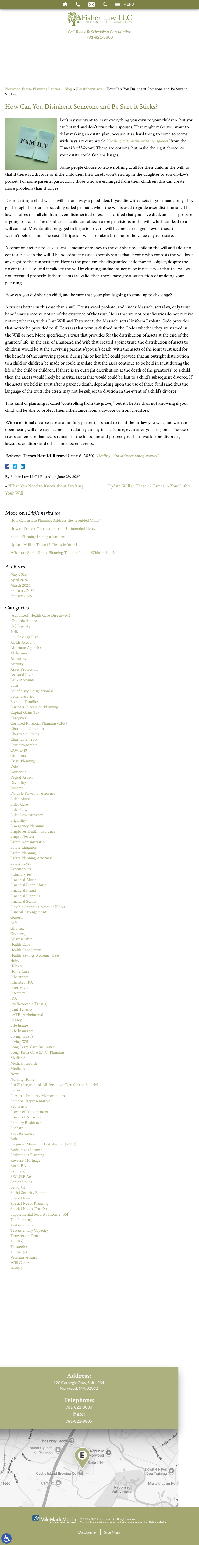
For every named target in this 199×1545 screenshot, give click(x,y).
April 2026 (19, 580)
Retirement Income (26, 1149)
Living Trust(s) (22, 1036)
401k (14, 631)
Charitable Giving (24, 734)
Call (78, 4)
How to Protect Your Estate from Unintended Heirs (52, 528)
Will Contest (21, 1263)
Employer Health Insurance (32, 831)
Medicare (18, 1069)
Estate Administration (28, 842)
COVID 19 (18, 750)
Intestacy (17, 993)
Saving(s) (17, 1171)
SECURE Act (21, 1176)
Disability (18, 782)
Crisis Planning (22, 761)
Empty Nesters (22, 836)
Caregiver (18, 718)
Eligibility (18, 820)
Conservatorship (24, 745)
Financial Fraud (23, 890)
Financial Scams (23, 901)
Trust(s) (16, 1241)
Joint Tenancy (21, 1009)
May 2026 (18, 574)
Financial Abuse (23, 880)
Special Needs (21, 1198)
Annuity (16, 664)
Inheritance (19, 977)
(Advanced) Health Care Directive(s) (40, 615)
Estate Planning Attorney (31, 858)
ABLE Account (22, 642)
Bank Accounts (22, 680)
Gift (13, 923)
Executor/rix (20, 869)
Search (105, 4)
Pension (16, 1090)
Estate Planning (23, 853)
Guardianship (21, 939)
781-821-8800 (99, 37)
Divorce (16, 788)
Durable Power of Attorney (32, 793)
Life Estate (19, 1025)
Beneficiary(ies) (22, 696)
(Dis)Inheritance (89, 89)
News (14, 1074)
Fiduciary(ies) (21, 874)
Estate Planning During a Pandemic (39, 536)
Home (65, 4)
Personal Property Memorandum (37, 1095)
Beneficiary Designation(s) (31, 691)
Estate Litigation (23, 847)
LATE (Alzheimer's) (26, 1015)
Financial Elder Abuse (28, 885)
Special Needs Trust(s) (28, 1209)
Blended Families (24, 701)
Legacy (16, 1020)
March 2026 (20, 585)
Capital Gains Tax (24, 712)
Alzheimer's (20, 653)
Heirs (14, 961)
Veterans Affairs (23, 1257)
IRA (13, 998)
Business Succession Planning (34, 707)
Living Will (19, 1042)
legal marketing (118, 1522)
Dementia (18, 772)
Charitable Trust (23, 739)
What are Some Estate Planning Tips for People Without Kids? (62, 552)
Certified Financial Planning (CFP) (38, 723)
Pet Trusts (18, 1106)
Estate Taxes (20, 863)
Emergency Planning (27, 826)
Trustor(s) (18, 1252)
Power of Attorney (25, 1117)
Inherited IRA (21, 982)
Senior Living (21, 1182)
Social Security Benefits (29, 1193)
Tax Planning (21, 1220)
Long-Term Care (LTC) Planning (37, 1052)
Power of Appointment (29, 1112)
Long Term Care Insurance (32, 1047)
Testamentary (21, 1225)
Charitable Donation (27, 728)
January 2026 (21, 596)
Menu (129, 4)
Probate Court (22, 1133)
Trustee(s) (18, 1246)
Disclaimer (87, 1531)
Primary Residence (25, 1122)
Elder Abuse (20, 799)
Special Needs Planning (29, 1203)
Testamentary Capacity (29, 1230)
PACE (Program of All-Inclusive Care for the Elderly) (54, 1085)
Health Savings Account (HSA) (35, 955)
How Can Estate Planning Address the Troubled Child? (55, 520)
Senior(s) (17, 1187)
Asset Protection (24, 669)
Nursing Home (22, 1079)
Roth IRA (18, 1166)
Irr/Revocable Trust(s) (28, 1004)
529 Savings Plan (24, 637)
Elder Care (19, 804)
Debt (14, 766)
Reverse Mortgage (25, 1160)
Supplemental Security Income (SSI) (39, 1214)
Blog (68, 89)
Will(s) (16, 1268)
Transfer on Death (25, 1236)
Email (91, 4)
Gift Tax (17, 928)
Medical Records (24, 1063)
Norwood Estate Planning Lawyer (32, 89)
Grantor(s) (19, 934)
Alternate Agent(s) (25, 647)
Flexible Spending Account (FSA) (37, 907)
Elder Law (18, 809)
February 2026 (22, 590)
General (16, 917)
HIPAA (16, 966)
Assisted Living (22, 674)
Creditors (18, 755)
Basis (14, 685)
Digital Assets (21, 777)
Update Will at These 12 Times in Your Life (147, 486)
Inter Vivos (19, 988)
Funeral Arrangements (29, 912)
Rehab (15, 1139)
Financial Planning (25, 896)
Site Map (112, 1531)
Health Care (20, 944)
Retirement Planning (27, 1155)
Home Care (19, 971)
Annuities (18, 658)
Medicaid (17, 1058)
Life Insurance (22, 1031)
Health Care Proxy (25, 950)
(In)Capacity (20, 626)
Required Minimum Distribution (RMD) (43, 1144)
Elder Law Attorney (26, 815)
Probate (16, 1128)
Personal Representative (30, 1101)
